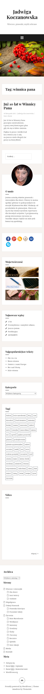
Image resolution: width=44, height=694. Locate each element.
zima (30, 468)
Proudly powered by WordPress (18, 686)
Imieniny (13, 625)
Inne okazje (8, 116)
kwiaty (8, 425)
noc (7, 435)
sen (22, 449)
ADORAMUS (12, 335)
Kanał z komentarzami (17, 669)
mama (15, 425)
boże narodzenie (19, 415)
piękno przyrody (24, 435)
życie (34, 473)
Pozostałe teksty (16, 612)
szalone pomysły (12, 454)
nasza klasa (24, 430)
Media (8, 648)
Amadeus (16, 689)
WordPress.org (12, 672)
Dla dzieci (13, 592)
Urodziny (13, 628)
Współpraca (11, 602)
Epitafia (13, 642)
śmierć (8, 473)
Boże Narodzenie (16, 618)
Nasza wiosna (13, 361)
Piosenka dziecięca (17, 608)
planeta (8, 440)
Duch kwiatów (20, 420)
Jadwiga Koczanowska (22, 14)
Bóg (29, 415)
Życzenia (9, 615)
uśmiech (18, 464)
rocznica (9, 449)
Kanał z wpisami (14, 666)
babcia (8, 415)
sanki (16, 449)
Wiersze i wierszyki (14, 589)
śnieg (15, 473)
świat (21, 473)
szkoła (8, 459)
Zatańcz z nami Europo (17, 364)
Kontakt (9, 652)
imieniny (31, 420)
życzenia (9, 478)
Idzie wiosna (13, 370)
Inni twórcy (14, 595)
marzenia (23, 425)
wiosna (26, 464)
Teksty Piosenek (12, 605)
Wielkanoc (14, 622)
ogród (13, 435)
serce (27, 449)
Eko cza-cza (12, 358)
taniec (15, 459)
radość (27, 444)
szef (30, 454)
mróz (8, 430)
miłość (31, 425)
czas (34, 415)
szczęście (24, 454)
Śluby (12, 632)
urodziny (9, 464)
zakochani (22, 468)
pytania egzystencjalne (14, 444)
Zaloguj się (10, 663)
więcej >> (35, 553)
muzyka (15, 430)
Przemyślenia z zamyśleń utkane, (21, 325)
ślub (35, 468)
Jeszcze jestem (13, 328)
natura (33, 430)
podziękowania (19, 440)
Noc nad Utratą (14, 367)
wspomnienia (11, 468)
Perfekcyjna (13, 331)
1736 (10, 322)
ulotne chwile (24, 459)
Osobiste (13, 599)
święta (28, 473)
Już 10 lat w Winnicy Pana (20, 106)
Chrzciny (13, 635)
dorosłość (9, 420)
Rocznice (13, 638)
